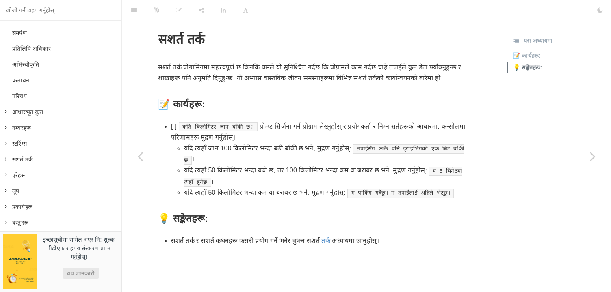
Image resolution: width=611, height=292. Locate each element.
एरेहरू (15, 175)
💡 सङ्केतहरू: (527, 67)
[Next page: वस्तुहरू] (592, 156)
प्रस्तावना (21, 80)
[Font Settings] (245, 10)
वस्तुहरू (16, 222)
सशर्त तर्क (19, 159)
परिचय (19, 96)
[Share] (201, 10)
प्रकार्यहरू (18, 207)
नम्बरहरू (18, 128)
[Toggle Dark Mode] (600, 10)
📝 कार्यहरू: (527, 55)
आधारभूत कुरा (24, 112)
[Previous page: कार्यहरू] (140, 156)
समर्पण (19, 33)
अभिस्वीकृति (25, 64)
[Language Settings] (156, 10)
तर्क (325, 240)
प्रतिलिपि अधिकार (31, 48)
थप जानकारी (81, 273)
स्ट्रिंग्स (16, 143)
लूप (12, 191)
